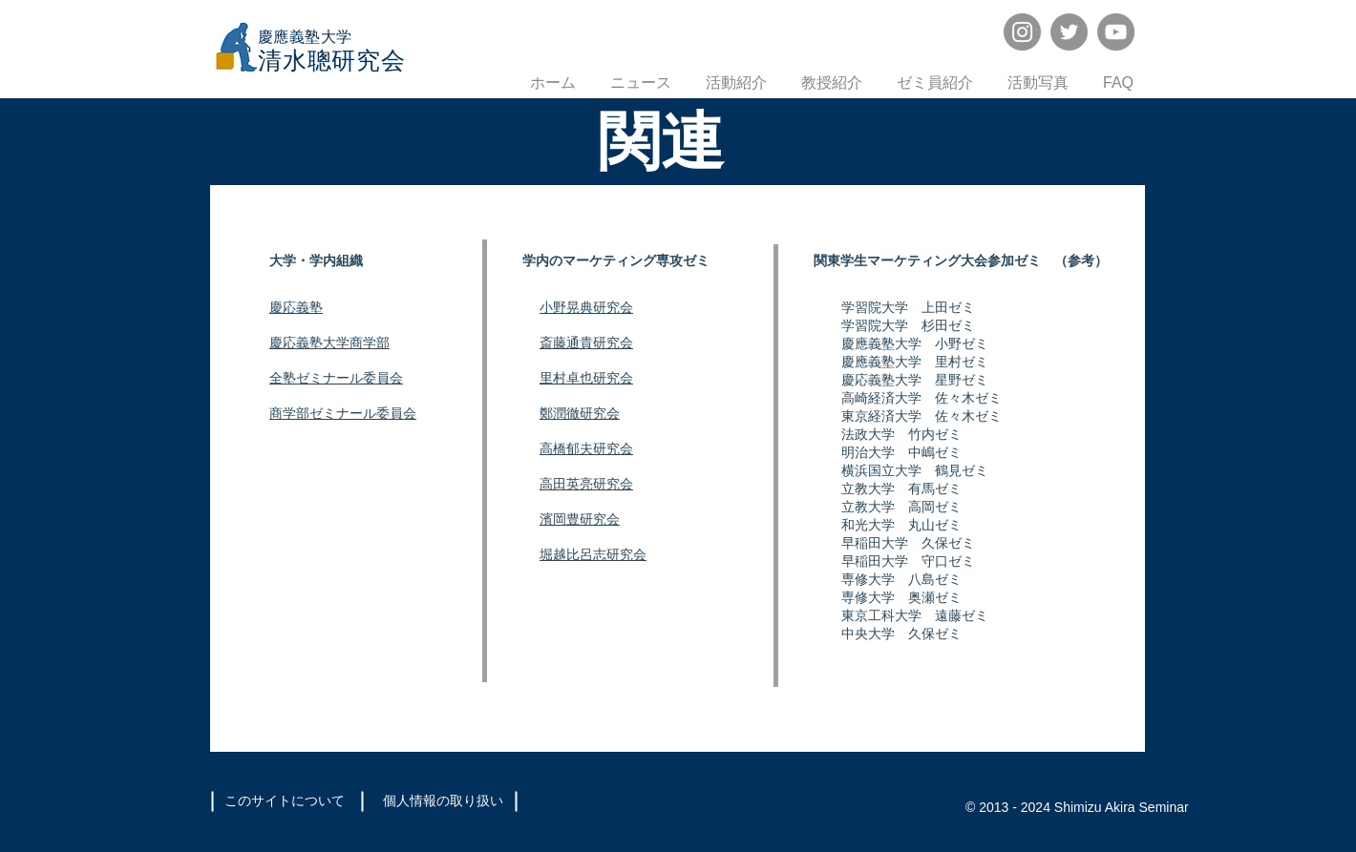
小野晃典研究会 (586, 308)
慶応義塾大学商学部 (329, 343)
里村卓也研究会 (586, 378)
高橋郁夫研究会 (586, 449)
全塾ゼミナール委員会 (336, 378)
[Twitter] (1069, 32)
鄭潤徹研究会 (580, 413)
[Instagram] (1022, 32)
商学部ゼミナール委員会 (342, 413)
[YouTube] (1115, 32)
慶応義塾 (296, 308)
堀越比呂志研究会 (593, 555)
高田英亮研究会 (586, 484)
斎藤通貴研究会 (586, 343)
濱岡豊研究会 (580, 519)
